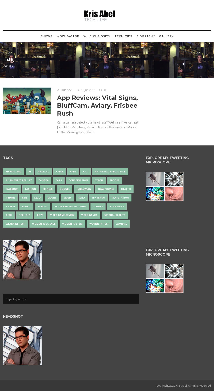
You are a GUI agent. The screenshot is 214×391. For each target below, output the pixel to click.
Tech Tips (123, 36)
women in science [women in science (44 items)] (43, 223)
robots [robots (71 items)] (43, 206)
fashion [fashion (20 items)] (30, 188)
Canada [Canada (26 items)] (44, 180)
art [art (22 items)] (85, 171)
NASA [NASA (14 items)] (81, 197)
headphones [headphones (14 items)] (106, 188)
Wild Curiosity (96, 36)
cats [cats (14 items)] (59, 180)
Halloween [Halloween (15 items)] (83, 188)
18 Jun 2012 (88, 90)
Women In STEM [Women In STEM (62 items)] (72, 223)
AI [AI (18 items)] (29, 171)
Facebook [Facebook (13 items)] (12, 188)
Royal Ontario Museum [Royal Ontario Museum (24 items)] (70, 206)
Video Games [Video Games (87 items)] (89, 215)
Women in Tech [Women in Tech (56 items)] (99, 223)
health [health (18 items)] (126, 188)
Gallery (166, 36)
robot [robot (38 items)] (26, 206)
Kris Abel (67, 90)
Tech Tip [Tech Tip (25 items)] (24, 215)
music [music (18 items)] (67, 197)
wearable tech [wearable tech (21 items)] (15, 223)
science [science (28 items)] (98, 206)
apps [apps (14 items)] (73, 171)
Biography (145, 36)
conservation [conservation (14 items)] (78, 180)
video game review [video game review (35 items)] (62, 215)
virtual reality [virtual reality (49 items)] (114, 215)
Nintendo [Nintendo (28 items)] (98, 197)
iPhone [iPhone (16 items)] (10, 197)
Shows (46, 36)
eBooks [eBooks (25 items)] (114, 180)
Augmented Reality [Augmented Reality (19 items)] (19, 180)
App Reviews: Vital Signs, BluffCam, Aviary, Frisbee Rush (97, 105)
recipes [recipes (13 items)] (10, 206)
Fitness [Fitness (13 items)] (48, 188)
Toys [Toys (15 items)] (40, 215)
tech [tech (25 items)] (9, 215)
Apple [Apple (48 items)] (59, 171)
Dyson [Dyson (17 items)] (99, 180)
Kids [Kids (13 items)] (24, 197)
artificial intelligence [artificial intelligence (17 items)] (110, 171)
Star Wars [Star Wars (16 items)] (117, 206)
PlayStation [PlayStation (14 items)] (120, 197)
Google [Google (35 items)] (65, 188)
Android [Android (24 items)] (43, 171)
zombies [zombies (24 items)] (121, 223)
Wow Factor (68, 36)
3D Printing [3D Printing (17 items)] (14, 171)
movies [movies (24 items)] (52, 197)
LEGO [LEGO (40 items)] (37, 197)
